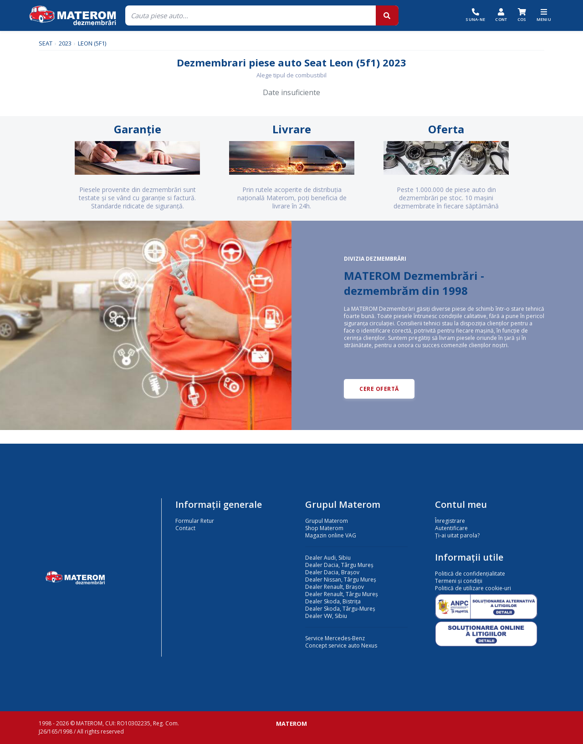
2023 (65, 43)
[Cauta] (250, 15)
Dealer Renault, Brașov (334, 587)
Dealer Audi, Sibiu (328, 558)
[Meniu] (544, 15)
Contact (185, 528)
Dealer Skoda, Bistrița (333, 601)
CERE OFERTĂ (379, 389)
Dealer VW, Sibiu (326, 616)
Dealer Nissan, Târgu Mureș (340, 579)
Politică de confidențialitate (470, 573)
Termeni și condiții (458, 581)
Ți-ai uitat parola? (457, 535)
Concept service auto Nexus (341, 645)
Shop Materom (324, 528)
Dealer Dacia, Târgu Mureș (339, 565)
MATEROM (291, 723)
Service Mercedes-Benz (335, 638)
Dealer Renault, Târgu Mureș (341, 594)
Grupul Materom (326, 521)
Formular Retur (194, 521)
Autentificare (451, 528)
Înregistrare (450, 521)
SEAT (45, 43)
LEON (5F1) (92, 43)
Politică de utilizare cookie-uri (473, 588)
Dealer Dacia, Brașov (332, 572)
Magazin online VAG (330, 535)
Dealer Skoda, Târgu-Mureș (340, 608)
